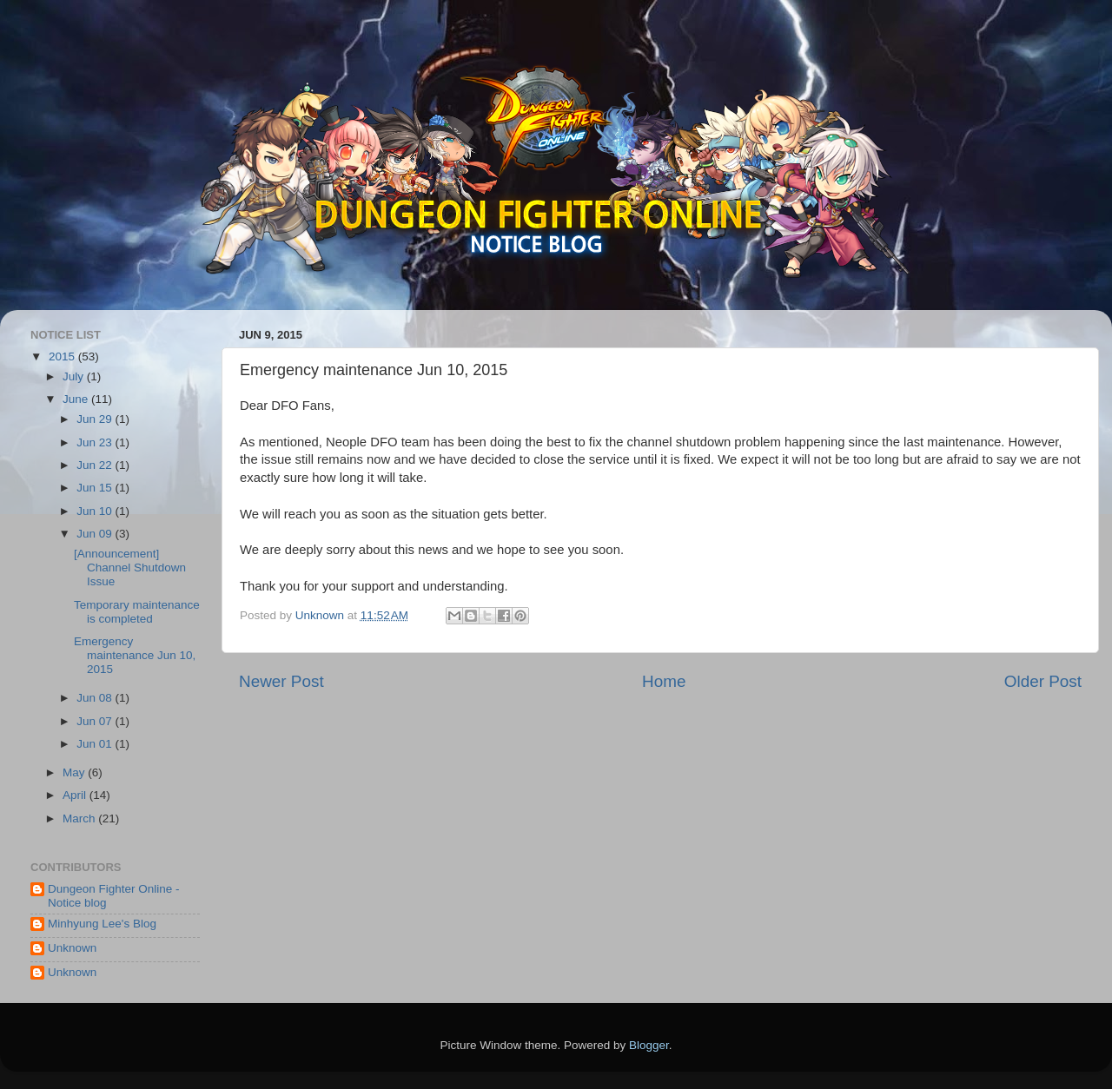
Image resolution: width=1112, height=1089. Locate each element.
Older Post (1043, 681)
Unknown (72, 947)
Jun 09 (95, 533)
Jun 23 (95, 442)
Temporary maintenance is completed (137, 611)
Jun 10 (95, 511)
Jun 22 (95, 465)
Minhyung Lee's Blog (102, 923)
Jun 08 (95, 697)
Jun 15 (95, 487)
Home (663, 681)
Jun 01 (95, 743)
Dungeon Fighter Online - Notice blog (114, 895)
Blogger (649, 1045)
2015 (63, 356)
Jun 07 (95, 721)
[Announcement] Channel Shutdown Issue (130, 567)
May (75, 772)
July (75, 376)
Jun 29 (95, 419)
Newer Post (281, 681)
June (77, 399)
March (80, 818)
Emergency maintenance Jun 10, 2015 (134, 655)
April (76, 795)
